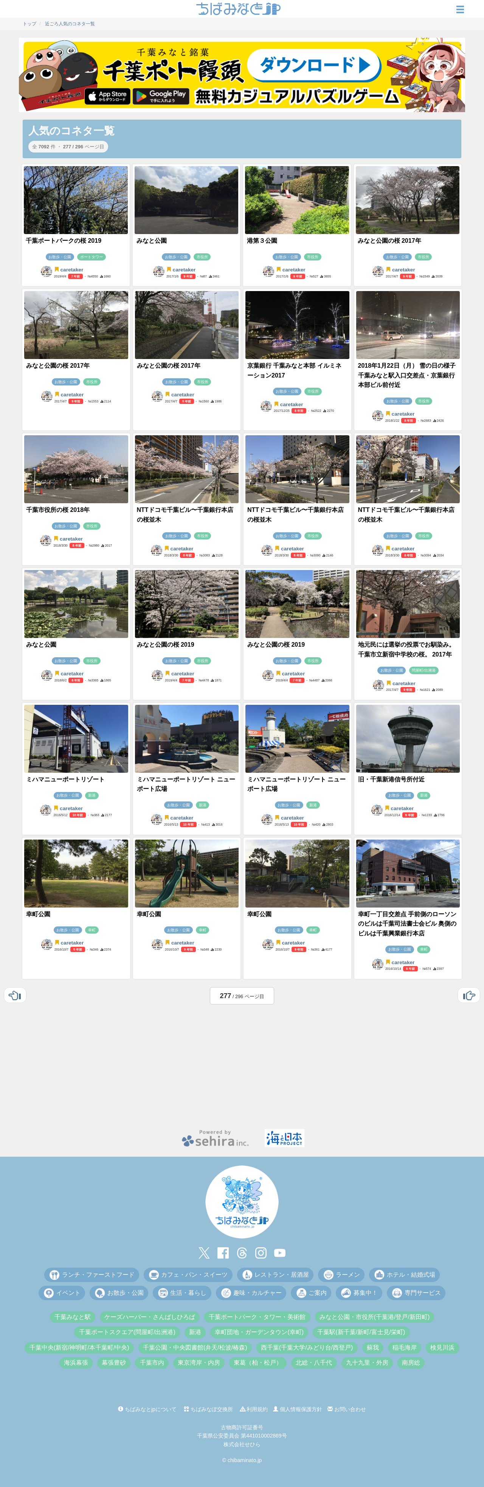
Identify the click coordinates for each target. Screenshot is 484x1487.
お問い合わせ (346, 1409)
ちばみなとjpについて (147, 1409)
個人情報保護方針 (297, 1409)
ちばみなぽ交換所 (208, 1409)
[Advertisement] (242, 1065)
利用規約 (254, 1409)
